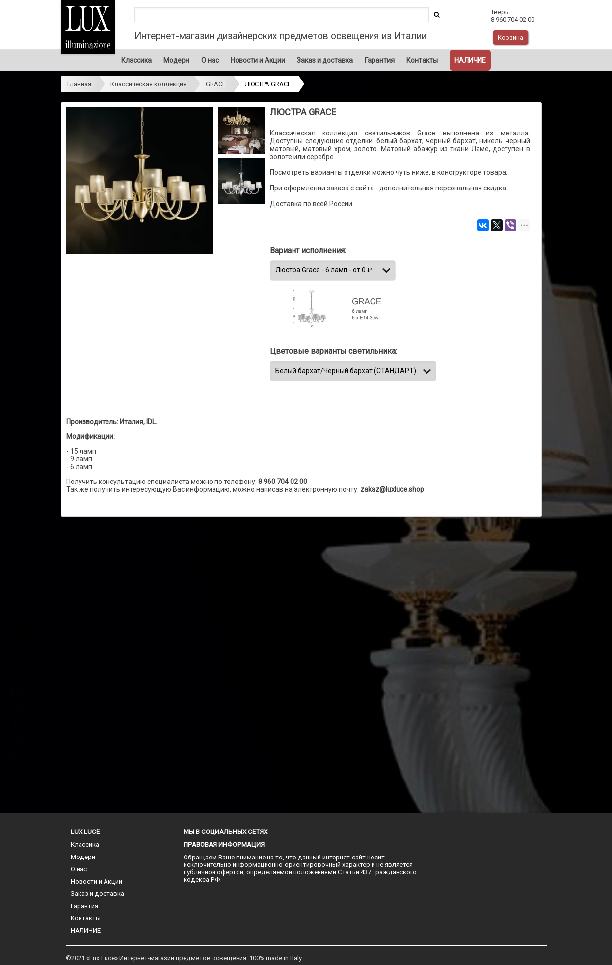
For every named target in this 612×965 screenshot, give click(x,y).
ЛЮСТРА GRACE (268, 84)
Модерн (176, 60)
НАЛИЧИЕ (470, 60)
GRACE (216, 84)
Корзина (510, 37)
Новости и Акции (258, 60)
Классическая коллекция (148, 84)
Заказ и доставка (325, 60)
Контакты (422, 60)
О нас (210, 60)
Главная (79, 84)
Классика (136, 60)
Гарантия (380, 60)
